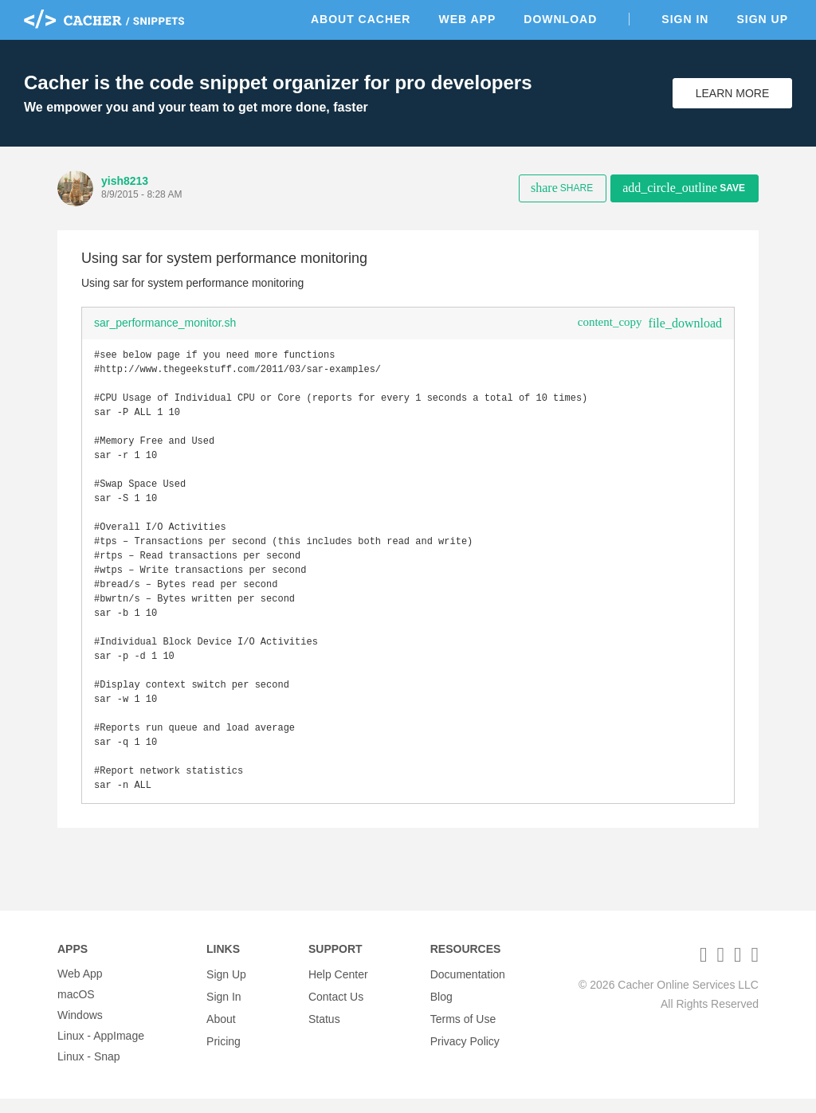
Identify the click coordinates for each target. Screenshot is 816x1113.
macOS (76, 1008)
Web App (467, 19)
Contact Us (335, 1008)
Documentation (467, 988)
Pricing (223, 1050)
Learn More (733, 93)
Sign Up (762, 19)
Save (683, 187)
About (221, 1029)
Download (560, 19)
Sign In (684, 19)
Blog (441, 1008)
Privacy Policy (465, 1050)
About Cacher (361, 19)
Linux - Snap (88, 1070)
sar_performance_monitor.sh (165, 322)
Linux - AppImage (100, 1050)
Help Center (338, 988)
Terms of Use (463, 1029)
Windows (80, 1029)
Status (324, 1029)
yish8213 (124, 180)
